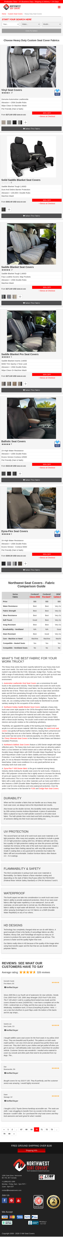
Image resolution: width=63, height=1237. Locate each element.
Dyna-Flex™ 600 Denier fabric (15, 768)
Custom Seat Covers (15, 14)
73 (52, 1129)
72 (47, 1129)
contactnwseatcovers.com (11, 1190)
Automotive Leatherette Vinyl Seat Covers (20, 683)
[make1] (30, 24)
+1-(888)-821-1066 (8, 1181)
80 (9, 1134)
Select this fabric (31, 128)
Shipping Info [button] (31, 1150)
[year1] (10, 24)
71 (42, 1129)
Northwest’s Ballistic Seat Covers (17, 745)
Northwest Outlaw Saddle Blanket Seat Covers (22, 707)
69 (31, 1129)
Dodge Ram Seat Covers (48, 788)
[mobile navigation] (59, 7)
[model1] (51, 24)
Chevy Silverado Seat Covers (15, 738)
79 (4, 1134)
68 (27, 1129)
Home (4, 14)
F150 (33, 788)
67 (21, 1129)
